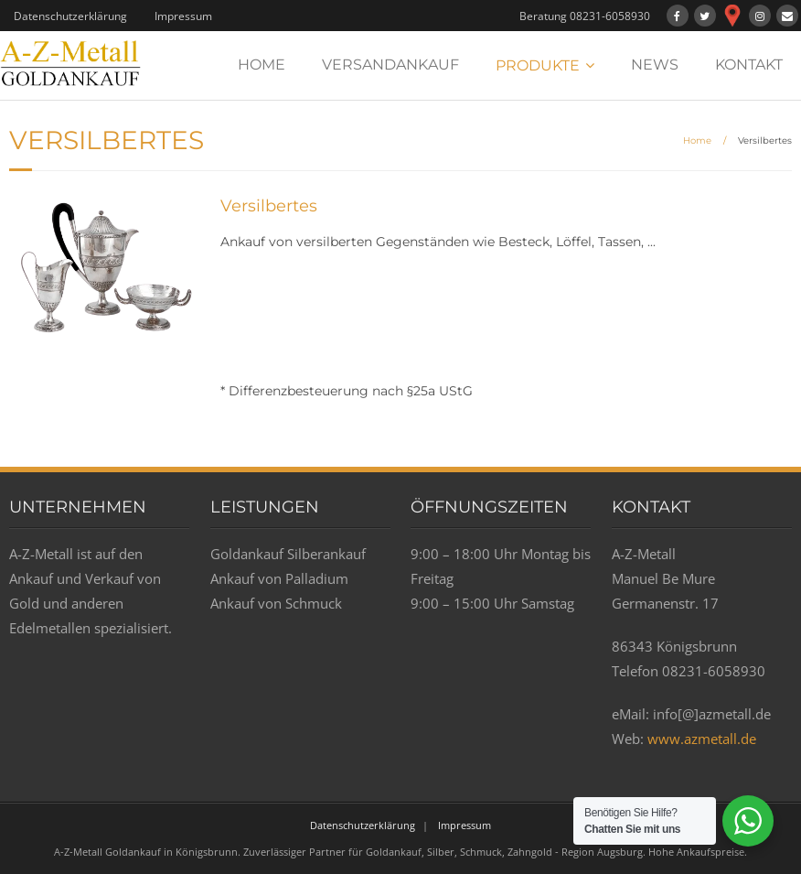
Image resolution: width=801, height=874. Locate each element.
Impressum (183, 16)
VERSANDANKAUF (390, 64)
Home (697, 140)
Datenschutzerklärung (70, 16)
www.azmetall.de (701, 738)
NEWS (654, 64)
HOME (261, 64)
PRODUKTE (538, 65)
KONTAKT (749, 64)
